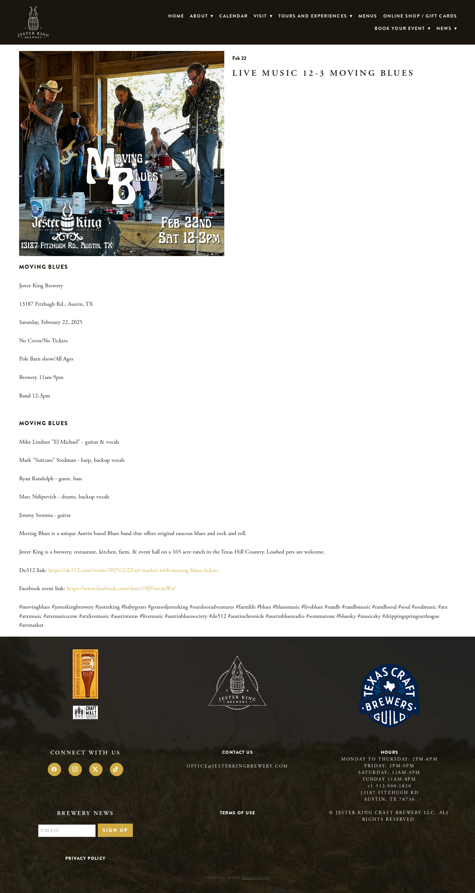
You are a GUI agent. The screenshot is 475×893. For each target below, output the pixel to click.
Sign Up (115, 830)
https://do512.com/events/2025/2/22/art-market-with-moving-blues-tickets (133, 570)
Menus (368, 16)
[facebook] (54, 769)
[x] (96, 769)
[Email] (67, 831)
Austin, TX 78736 (389, 799)
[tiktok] (116, 769)
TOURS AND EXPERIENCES (315, 16)
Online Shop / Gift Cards (420, 16)
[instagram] (75, 769)
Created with (237, 878)
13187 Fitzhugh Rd (389, 793)
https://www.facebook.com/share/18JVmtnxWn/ (121, 588)
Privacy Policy (85, 858)
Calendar (233, 16)
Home (176, 16)
